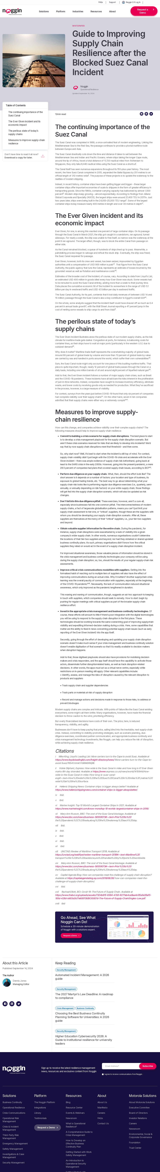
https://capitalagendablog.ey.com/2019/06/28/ (90, 878)
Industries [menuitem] (78, 11)
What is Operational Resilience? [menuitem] (75, 1084)
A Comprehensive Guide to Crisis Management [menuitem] (79, 1092)
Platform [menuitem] (60, 11)
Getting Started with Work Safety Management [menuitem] (78, 1112)
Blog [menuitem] (68, 1061)
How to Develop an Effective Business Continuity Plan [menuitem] (75, 1102)
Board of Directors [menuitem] (138, 1071)
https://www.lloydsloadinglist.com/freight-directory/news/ (84, 759)
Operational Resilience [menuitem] (14, 1066)
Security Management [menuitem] (13, 1121)
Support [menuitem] (112, 2)
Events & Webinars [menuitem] (75, 1071)
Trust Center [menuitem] (135, 1106)
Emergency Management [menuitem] (15, 1102)
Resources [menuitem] (96, 11)
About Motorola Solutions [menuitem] (142, 1061)
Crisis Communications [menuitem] (14, 1071)
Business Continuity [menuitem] (12, 1061)
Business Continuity (85, 989)
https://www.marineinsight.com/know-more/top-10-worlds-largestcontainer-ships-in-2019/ (101, 808)
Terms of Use (145, 1168)
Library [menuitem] (37, 1071)
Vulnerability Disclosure (145, 1165)
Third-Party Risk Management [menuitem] (11, 1095)
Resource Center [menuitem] (74, 1066)
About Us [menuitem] (102, 1061)
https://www (99, 771)
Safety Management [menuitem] (13, 1107)
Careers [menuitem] (101, 1071)
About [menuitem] (112, 11)
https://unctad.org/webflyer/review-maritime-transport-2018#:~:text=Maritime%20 (97, 854)
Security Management (66, 970)
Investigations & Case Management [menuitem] (13, 1114)
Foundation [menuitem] (134, 1101)
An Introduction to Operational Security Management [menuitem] (76, 1122)
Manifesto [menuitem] (102, 1066)
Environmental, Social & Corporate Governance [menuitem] (140, 1094)
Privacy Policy (102, 1165)
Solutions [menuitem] (44, 11)
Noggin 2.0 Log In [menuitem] (133, 2)
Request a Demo (142, 11)
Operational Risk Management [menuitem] (11, 1078)
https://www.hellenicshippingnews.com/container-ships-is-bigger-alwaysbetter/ (96, 789)
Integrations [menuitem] (40, 1066)
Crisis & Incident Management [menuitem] (10, 1087)
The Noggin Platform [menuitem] (44, 1061)
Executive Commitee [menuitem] (139, 1066)
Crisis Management (65, 989)
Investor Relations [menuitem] (138, 1077)
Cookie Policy (122, 1165)
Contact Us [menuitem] (103, 1082)
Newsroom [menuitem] (71, 1077)
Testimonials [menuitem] (40, 1077)
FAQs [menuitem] (100, 2)
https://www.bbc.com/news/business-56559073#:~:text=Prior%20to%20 (93, 817)
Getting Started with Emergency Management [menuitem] (78, 1132)
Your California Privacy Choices (117, 1168)
